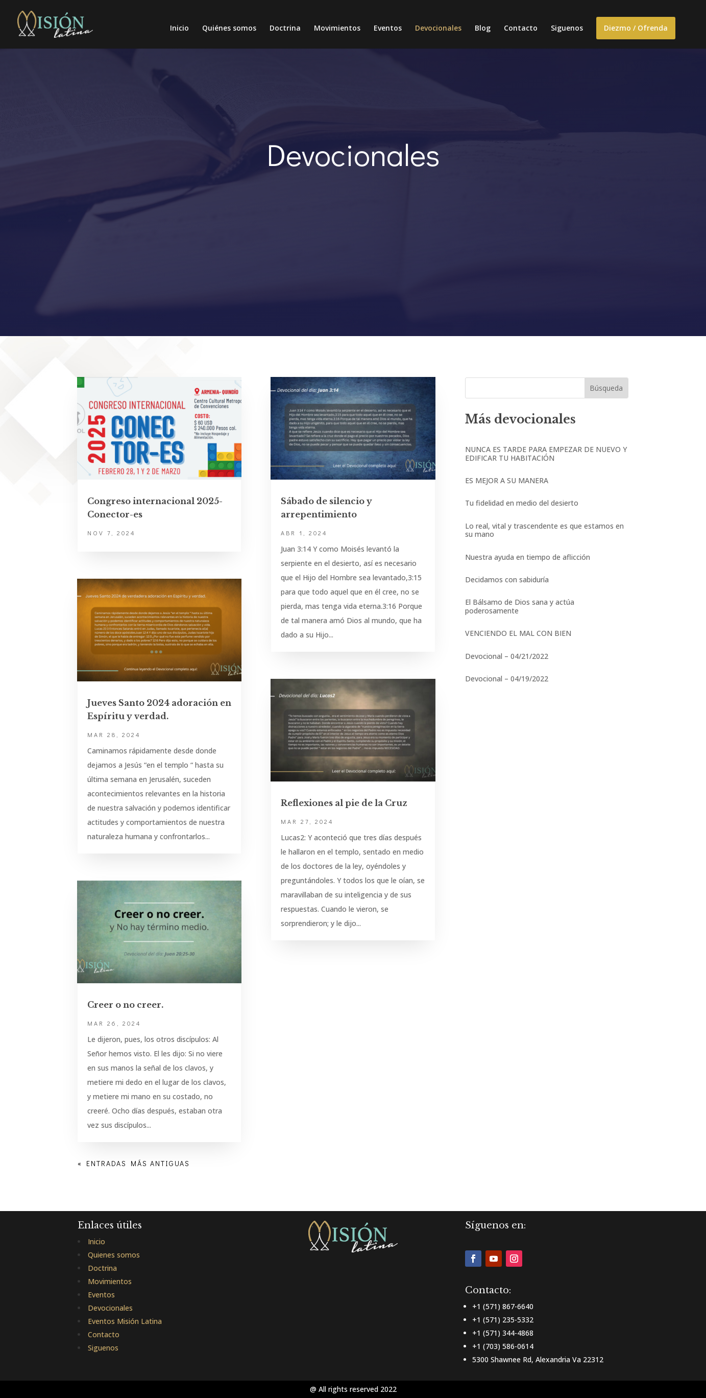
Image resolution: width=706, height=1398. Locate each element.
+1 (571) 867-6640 (502, 1306)
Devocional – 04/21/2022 (506, 656)
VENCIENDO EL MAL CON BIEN (518, 633)
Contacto (521, 29)
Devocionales (438, 29)
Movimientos (337, 29)
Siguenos (567, 29)
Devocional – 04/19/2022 (506, 678)
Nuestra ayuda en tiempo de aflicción (527, 557)
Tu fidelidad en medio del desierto (521, 503)
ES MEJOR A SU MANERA (506, 480)
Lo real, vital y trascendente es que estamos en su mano (544, 530)
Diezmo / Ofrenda (636, 28)
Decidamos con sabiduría (507, 579)
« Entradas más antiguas (134, 1163)
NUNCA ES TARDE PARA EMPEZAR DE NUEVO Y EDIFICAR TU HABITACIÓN (546, 453)
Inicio (179, 29)
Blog (483, 29)
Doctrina (285, 29)
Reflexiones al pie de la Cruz (344, 803)
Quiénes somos (229, 29)
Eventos (388, 29)
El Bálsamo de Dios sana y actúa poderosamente (519, 606)
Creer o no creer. (125, 1005)
